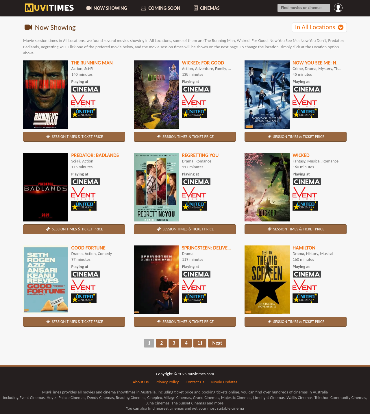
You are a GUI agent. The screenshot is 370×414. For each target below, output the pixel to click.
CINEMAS (206, 8)
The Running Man (91, 63)
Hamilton (304, 248)
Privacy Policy (167, 382)
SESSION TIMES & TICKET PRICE (74, 136)
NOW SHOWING (106, 8)
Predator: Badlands (95, 155)
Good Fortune (88, 248)
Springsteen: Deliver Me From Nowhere (228, 248)
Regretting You (200, 155)
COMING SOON (160, 8)
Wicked (301, 155)
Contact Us (195, 382)
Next (217, 343)
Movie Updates (224, 382)
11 (200, 343)
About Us (141, 382)
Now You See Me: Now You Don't (331, 63)
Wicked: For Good (203, 63)
